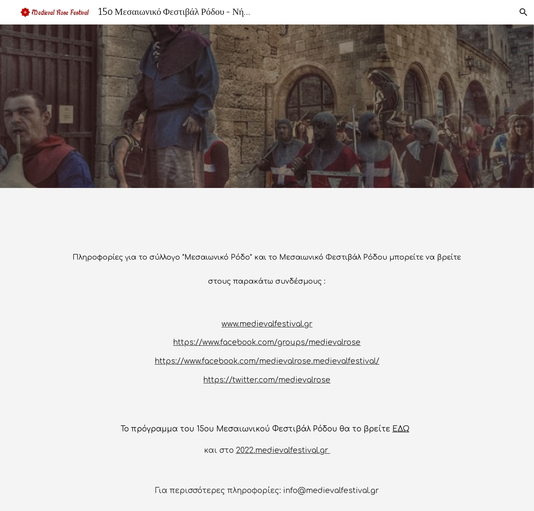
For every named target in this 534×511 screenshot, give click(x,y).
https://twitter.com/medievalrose (266, 380)
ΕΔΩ (400, 429)
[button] (523, 12)
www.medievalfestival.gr (267, 324)
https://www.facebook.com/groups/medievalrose (267, 342)
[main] (267, 266)
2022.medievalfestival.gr (283, 450)
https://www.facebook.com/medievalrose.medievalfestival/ (267, 361)
